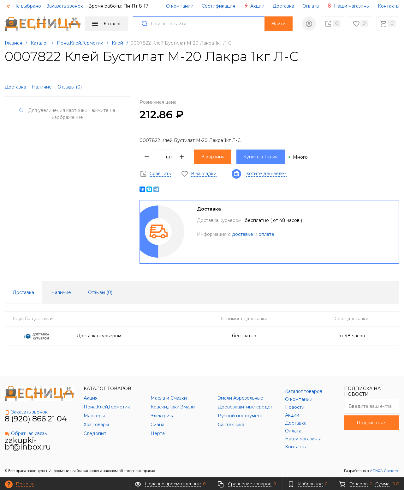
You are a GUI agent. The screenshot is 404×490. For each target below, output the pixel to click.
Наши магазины (348, 6)
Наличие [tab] (61, 292)
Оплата (310, 6)
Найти (278, 24)
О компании (179, 6)
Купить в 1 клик (260, 157)
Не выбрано (23, 6)
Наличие (42, 87)
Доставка (283, 6)
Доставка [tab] (23, 292)
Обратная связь (26, 433)
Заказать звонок (64, 6)
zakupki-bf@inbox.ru (28, 443)
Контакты (388, 6)
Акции (253, 6)
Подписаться (372, 423)
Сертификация (218, 6)
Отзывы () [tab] (100, 292)
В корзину (212, 157)
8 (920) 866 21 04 (36, 418)
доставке (242, 234)
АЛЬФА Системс (384, 471)
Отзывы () (69, 87)
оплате (266, 234)
